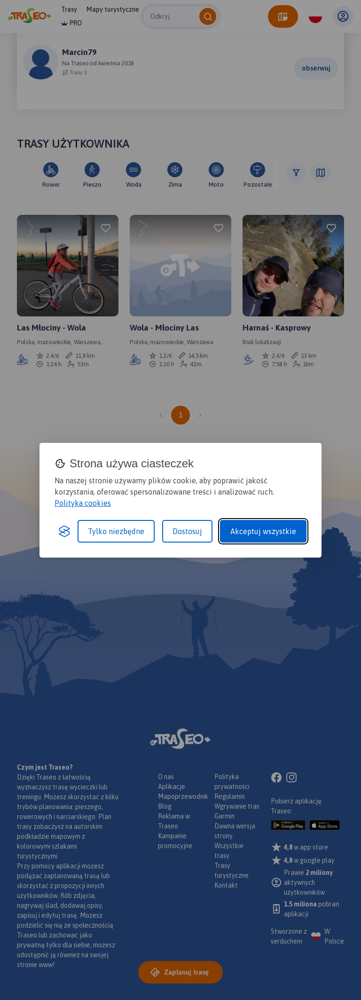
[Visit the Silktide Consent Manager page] (64, 531)
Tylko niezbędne (116, 531)
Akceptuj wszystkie (263, 531)
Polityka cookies (83, 503)
